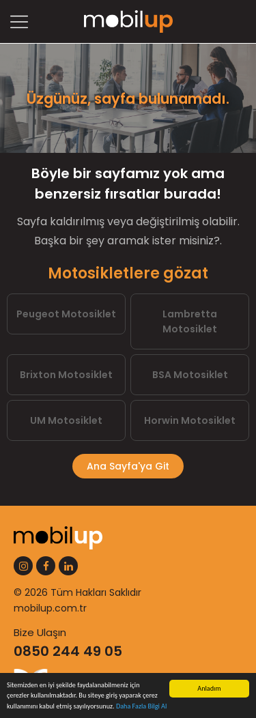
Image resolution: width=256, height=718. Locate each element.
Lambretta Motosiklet (189, 321)
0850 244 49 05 (68, 651)
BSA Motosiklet (190, 375)
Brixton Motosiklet (66, 375)
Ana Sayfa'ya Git (128, 466)
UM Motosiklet (66, 420)
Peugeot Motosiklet (66, 314)
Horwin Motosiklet (190, 420)
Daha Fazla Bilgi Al (141, 706)
